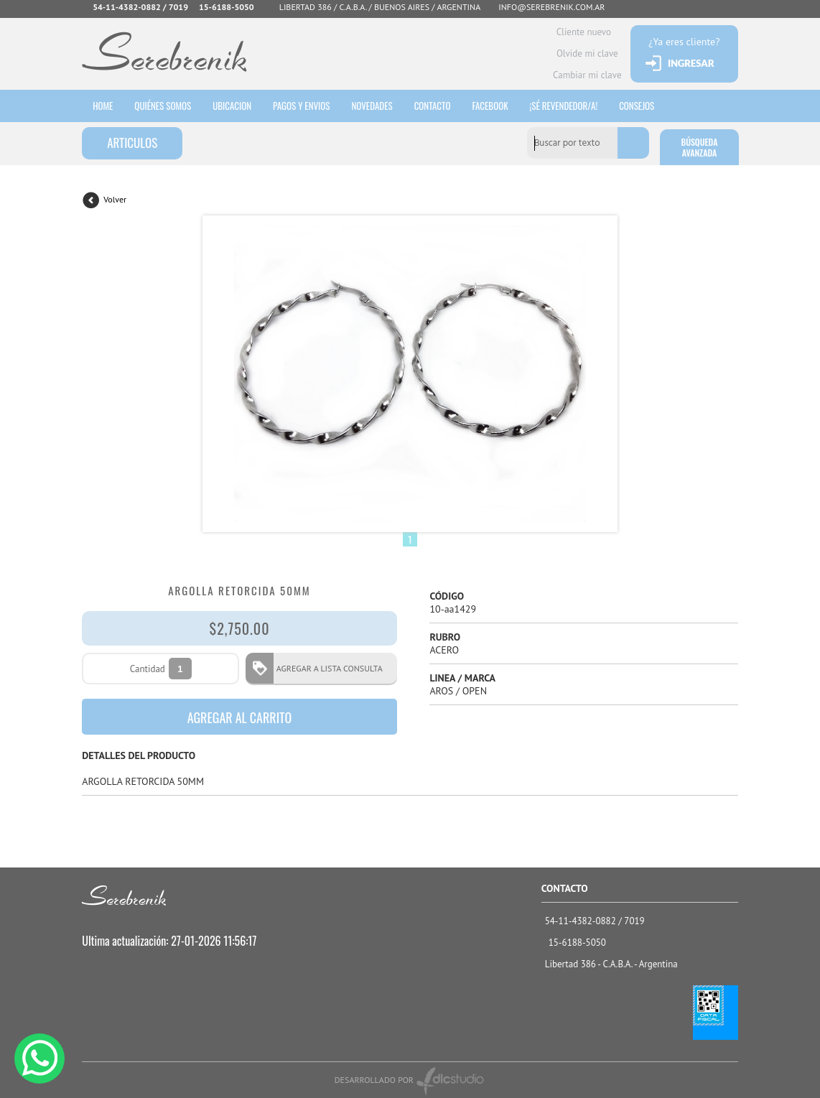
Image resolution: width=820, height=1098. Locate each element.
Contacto (432, 105)
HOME (103, 105)
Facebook (490, 105)
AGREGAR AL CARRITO (239, 717)
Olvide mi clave (587, 53)
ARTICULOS (132, 143)
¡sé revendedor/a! (564, 105)
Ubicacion (232, 105)
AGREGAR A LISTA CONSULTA (324, 668)
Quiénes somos (162, 105)
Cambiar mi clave (587, 75)
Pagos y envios (301, 105)
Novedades (371, 105)
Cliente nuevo (583, 32)
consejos (636, 105)
